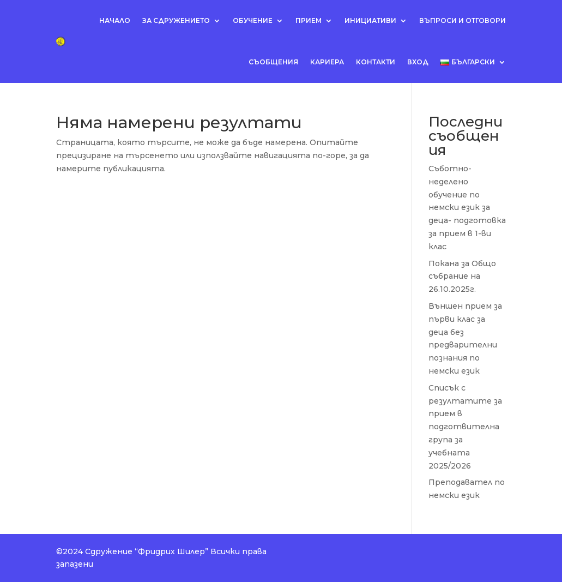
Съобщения (273, 62)
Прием (308, 20)
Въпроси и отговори (462, 20)
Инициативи (370, 20)
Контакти (375, 62)
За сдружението (176, 20)
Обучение (253, 20)
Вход (417, 62)
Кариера (327, 62)
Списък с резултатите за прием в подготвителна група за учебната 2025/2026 (465, 427)
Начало (114, 20)
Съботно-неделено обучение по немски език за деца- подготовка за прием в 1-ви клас (467, 207)
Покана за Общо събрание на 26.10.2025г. (462, 277)
